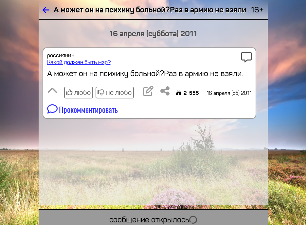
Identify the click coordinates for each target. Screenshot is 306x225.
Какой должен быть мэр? (79, 62)
